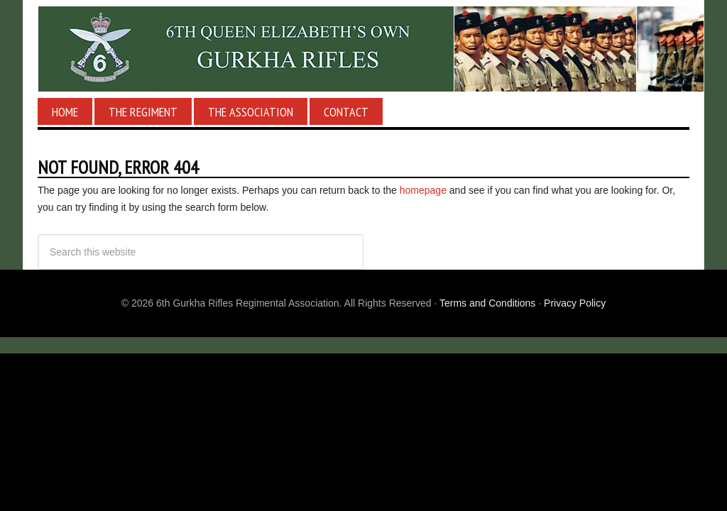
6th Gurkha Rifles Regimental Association (363, 49)
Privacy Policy (575, 303)
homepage (423, 190)
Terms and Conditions (487, 303)
